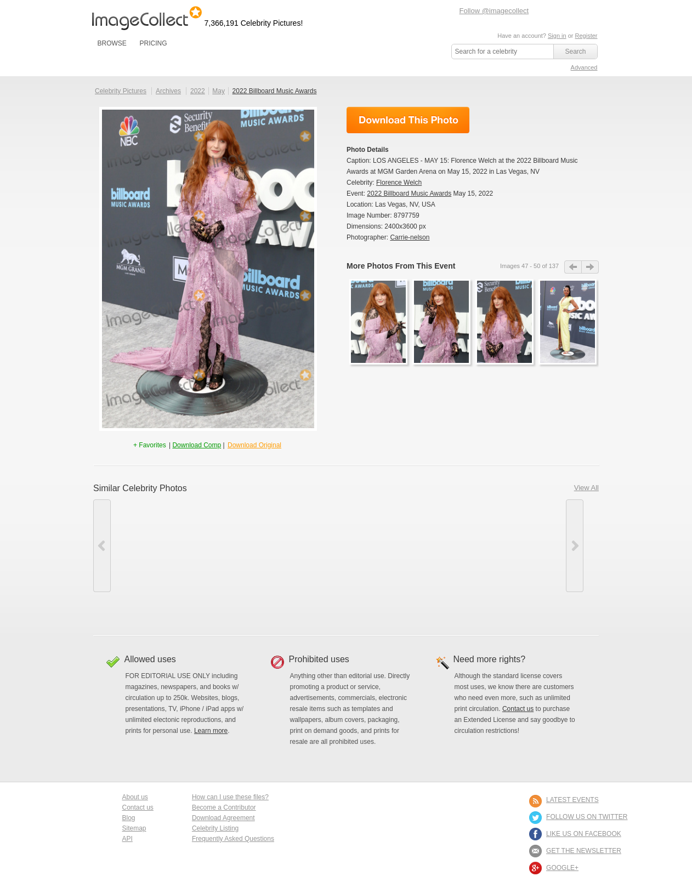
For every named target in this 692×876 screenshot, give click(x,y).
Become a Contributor (224, 807)
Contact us (518, 709)
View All (586, 487)
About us (135, 797)
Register (586, 35)
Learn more (211, 731)
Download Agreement (223, 818)
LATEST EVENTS (572, 800)
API (127, 839)
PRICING (153, 43)
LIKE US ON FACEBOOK (583, 834)
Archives (168, 91)
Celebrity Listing (215, 828)
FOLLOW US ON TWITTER (586, 817)
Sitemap (134, 828)
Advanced (584, 67)
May (218, 91)
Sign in (557, 35)
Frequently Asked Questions (233, 839)
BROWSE (112, 43)
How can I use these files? (230, 797)
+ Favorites (150, 445)
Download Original (254, 445)
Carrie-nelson (409, 237)
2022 (197, 91)
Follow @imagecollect (494, 11)
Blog (128, 818)
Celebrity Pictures (120, 91)
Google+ (562, 868)
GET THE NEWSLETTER (583, 851)
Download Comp (196, 445)
